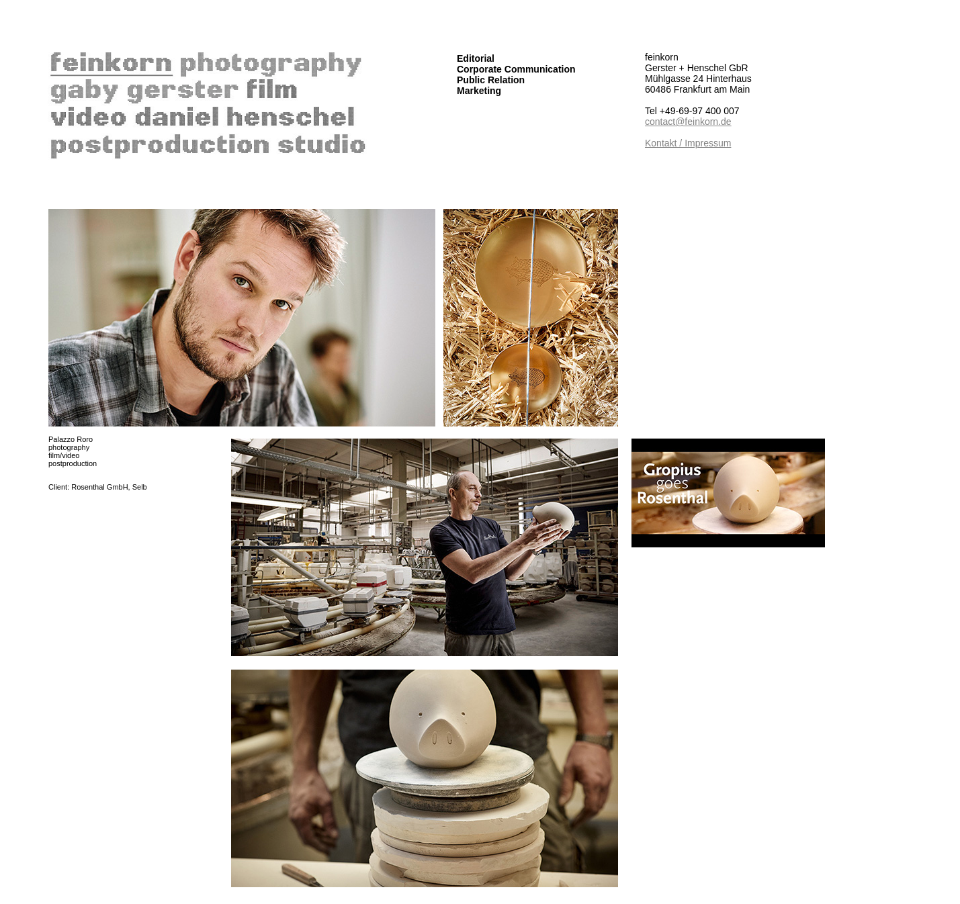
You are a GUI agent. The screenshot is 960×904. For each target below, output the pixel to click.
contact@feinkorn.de (688, 121)
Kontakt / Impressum (688, 143)
